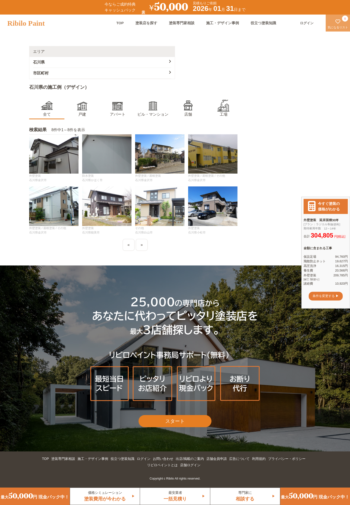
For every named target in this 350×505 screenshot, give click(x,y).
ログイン (143, 459)
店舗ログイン (190, 465)
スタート (175, 421)
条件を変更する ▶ (326, 296)
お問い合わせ (163, 459)
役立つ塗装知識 (263, 23)
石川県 (102, 61)
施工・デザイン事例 (222, 23)
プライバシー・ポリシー (287, 459)
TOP (120, 23)
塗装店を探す (146, 23)
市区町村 (102, 72)
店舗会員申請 (216, 459)
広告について (239, 459)
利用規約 (259, 459)
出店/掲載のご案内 (190, 459)
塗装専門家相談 (181, 23)
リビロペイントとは (162, 465)
